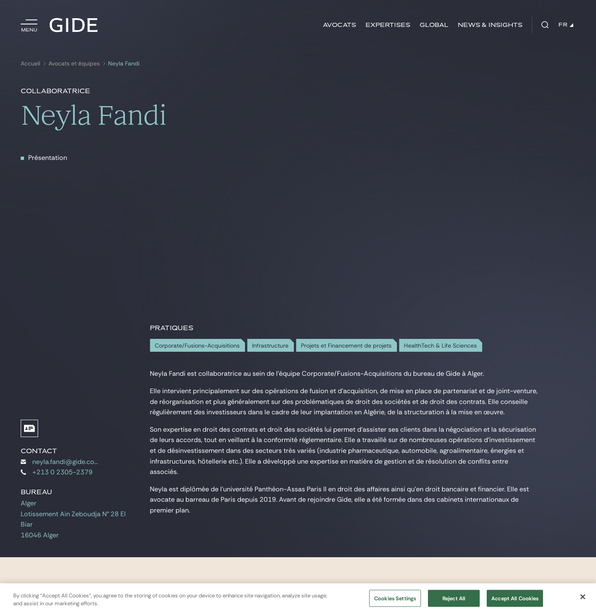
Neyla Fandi (123, 63)
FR (565, 25)
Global (434, 25)
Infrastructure (270, 345)
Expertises (387, 25)
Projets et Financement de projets (346, 345)
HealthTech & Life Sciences (440, 345)
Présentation (47, 158)
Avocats (339, 25)
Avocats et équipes (74, 63)
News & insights (490, 25)
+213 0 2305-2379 (57, 472)
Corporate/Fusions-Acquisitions (197, 345)
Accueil (30, 63)
